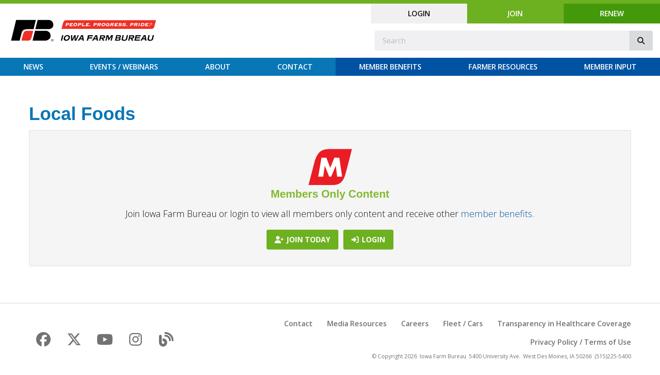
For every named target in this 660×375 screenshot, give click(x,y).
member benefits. (497, 214)
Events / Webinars (124, 67)
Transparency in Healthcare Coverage (564, 324)
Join (515, 14)
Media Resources (357, 324)
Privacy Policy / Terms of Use (580, 342)
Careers (415, 324)
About (217, 67)
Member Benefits (390, 67)
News (33, 67)
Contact (295, 67)
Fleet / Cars (463, 324)
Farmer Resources (503, 67)
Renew (612, 14)
